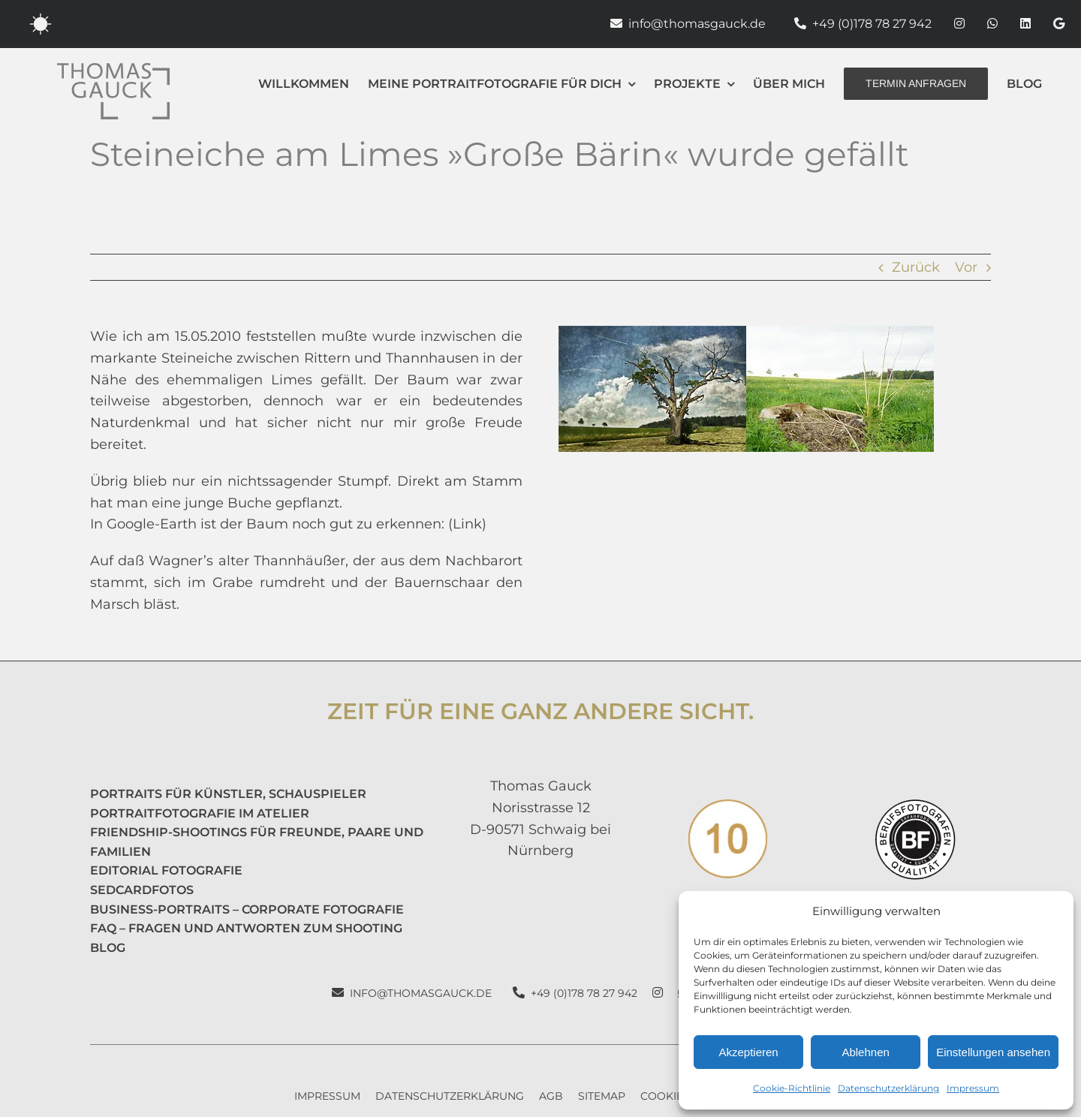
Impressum (973, 1088)
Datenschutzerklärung (888, 1088)
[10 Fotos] (727, 806)
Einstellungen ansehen (993, 1052)
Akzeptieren (748, 1052)
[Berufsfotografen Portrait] (915, 806)
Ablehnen (865, 1052)
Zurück (916, 267)
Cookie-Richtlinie (791, 1088)
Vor (966, 267)
